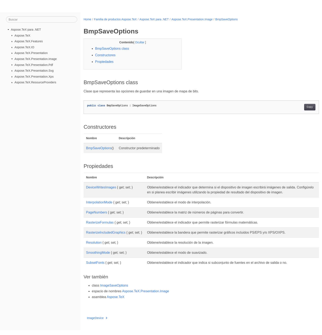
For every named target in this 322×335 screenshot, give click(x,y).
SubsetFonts (95, 267)
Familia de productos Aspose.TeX (115, 19)
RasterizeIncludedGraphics (105, 237)
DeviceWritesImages (101, 187)
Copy (294, 107)
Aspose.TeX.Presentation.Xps (34, 76)
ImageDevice (97, 323)
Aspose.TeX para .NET (26, 29)
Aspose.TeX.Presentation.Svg (34, 70)
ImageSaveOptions (114, 290)
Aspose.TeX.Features (29, 41)
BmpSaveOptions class (112, 48)
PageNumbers (96, 217)
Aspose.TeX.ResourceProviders (35, 82)
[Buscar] (41, 19)
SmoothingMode (98, 257)
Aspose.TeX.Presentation (31, 53)
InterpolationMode (99, 207)
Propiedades (104, 61)
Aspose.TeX (22, 35)
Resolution (94, 247)
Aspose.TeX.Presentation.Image (36, 59)
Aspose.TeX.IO (24, 47)
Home (87, 19)
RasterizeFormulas (100, 227)
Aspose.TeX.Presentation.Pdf (34, 64)
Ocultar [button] (137, 42)
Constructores (105, 55)
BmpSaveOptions (226, 19)
